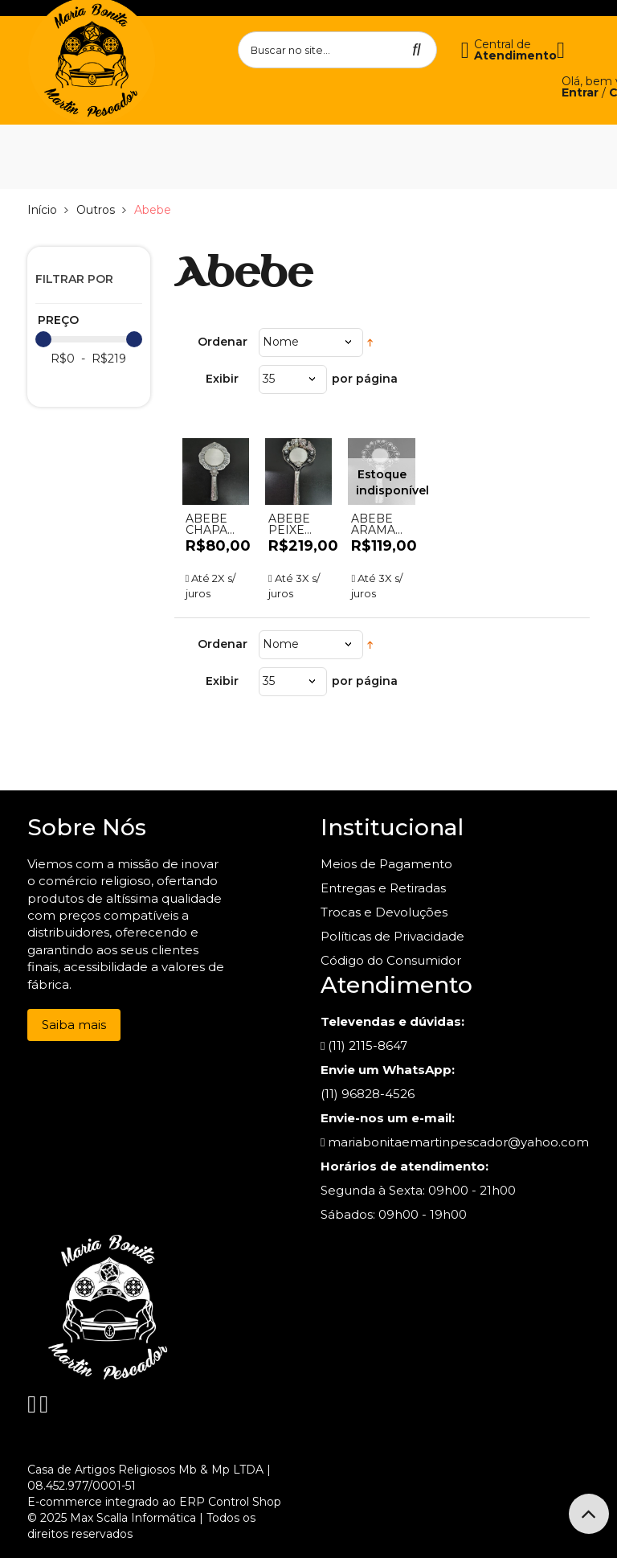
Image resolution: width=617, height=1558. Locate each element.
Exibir (222, 378)
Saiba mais (74, 1024)
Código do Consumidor (391, 960)
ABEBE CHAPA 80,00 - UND (206, 524)
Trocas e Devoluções (384, 912)
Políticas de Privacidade (392, 936)
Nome (281, 341)
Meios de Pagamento (386, 863)
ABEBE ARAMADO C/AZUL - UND (381, 524)
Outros (95, 210)
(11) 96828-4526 (368, 1093)
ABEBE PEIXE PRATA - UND (292, 524)
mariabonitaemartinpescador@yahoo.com (455, 1142)
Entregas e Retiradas (383, 888)
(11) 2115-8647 (364, 1045)
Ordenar (222, 341)
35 (269, 378)
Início (42, 210)
